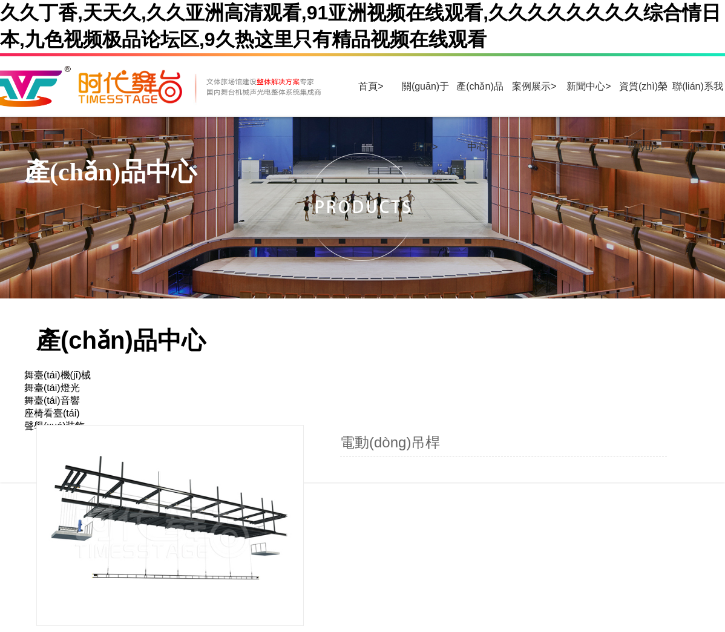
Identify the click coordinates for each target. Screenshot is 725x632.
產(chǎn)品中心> (479, 99)
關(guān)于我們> (425, 99)
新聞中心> (588, 86)
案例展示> (534, 86)
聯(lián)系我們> (697, 99)
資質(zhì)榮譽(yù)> (643, 99)
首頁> (370, 86)
